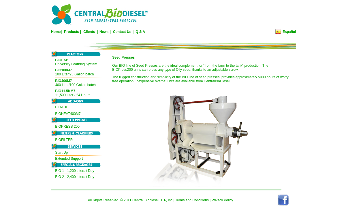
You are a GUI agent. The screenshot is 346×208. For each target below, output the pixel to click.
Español (289, 32)
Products (71, 32)
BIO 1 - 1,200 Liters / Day (74, 171)
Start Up (61, 153)
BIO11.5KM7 (65, 91)
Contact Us (122, 32)
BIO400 (61, 81)
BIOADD (61, 107)
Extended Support (69, 159)
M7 (69, 81)
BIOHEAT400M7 (67, 114)
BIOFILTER (64, 140)
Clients (89, 32)
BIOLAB (61, 60)
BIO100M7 (63, 70)
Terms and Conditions (192, 200)
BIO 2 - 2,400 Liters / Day (74, 177)
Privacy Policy (222, 200)
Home (56, 32)
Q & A (140, 32)
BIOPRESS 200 (67, 127)
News (103, 32)
